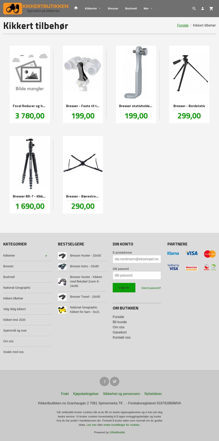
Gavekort (120, 332)
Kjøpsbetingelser (86, 394)
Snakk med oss (13, 352)
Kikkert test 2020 (14, 319)
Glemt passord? (151, 288)
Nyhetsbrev (153, 394)
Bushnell (131, 8)
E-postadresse (122, 252)
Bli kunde (120, 322)
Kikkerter (91, 8)
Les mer (92, 424)
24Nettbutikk (117, 432)
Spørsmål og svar (15, 330)
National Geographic (17, 287)
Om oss (8, 341)
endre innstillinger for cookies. (121, 424)
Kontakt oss (122, 337)
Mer (146, 8)
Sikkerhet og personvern (121, 394)
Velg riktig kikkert (14, 309)
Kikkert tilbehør (13, 298)
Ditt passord (121, 269)
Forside (182, 25)
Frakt (65, 394)
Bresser (113, 8)
